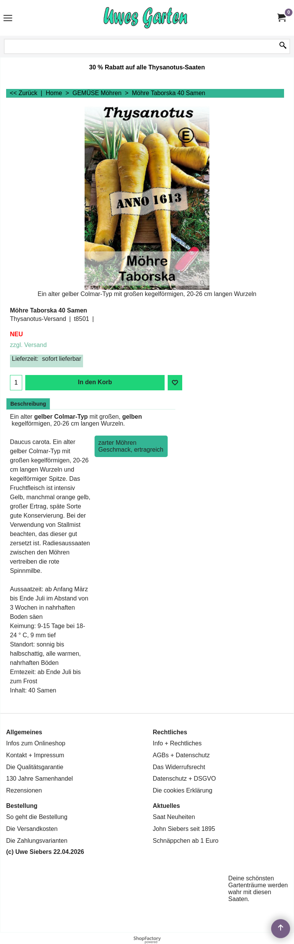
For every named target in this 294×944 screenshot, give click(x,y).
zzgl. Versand (28, 345)
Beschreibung (28, 404)
